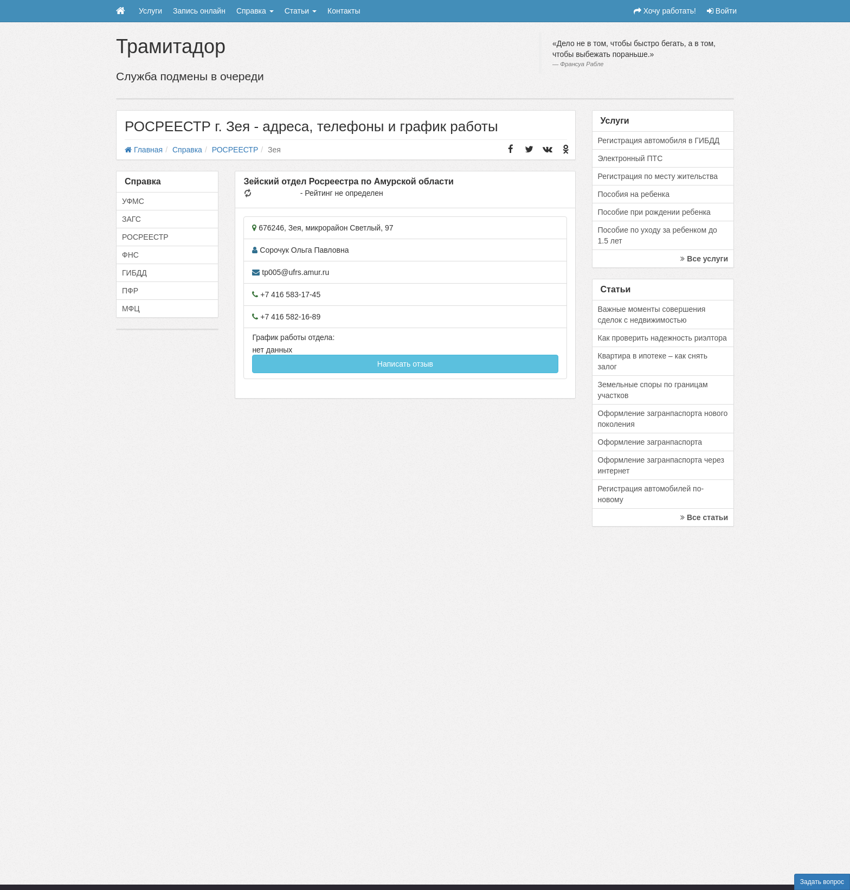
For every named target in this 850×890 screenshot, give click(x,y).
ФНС (130, 255)
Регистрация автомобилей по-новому (651, 494)
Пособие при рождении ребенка (654, 212)
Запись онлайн (199, 11)
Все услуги (704, 258)
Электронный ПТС (630, 158)
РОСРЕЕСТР (145, 237)
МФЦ (131, 308)
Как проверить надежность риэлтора (662, 338)
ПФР (130, 290)
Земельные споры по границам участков (653, 390)
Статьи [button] (301, 11)
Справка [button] (255, 11)
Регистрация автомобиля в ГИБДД (659, 140)
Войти (722, 11)
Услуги (150, 11)
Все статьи (704, 517)
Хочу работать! (665, 11)
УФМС (133, 201)
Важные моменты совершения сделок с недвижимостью (652, 314)
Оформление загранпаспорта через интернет (661, 465)
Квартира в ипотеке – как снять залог (653, 361)
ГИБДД (134, 272)
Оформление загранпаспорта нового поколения (663, 418)
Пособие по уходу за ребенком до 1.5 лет (657, 235)
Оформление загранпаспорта (650, 442)
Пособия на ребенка (634, 194)
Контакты (343, 11)
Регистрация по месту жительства (658, 176)
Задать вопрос (822, 882)
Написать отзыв (405, 364)
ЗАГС (131, 219)
